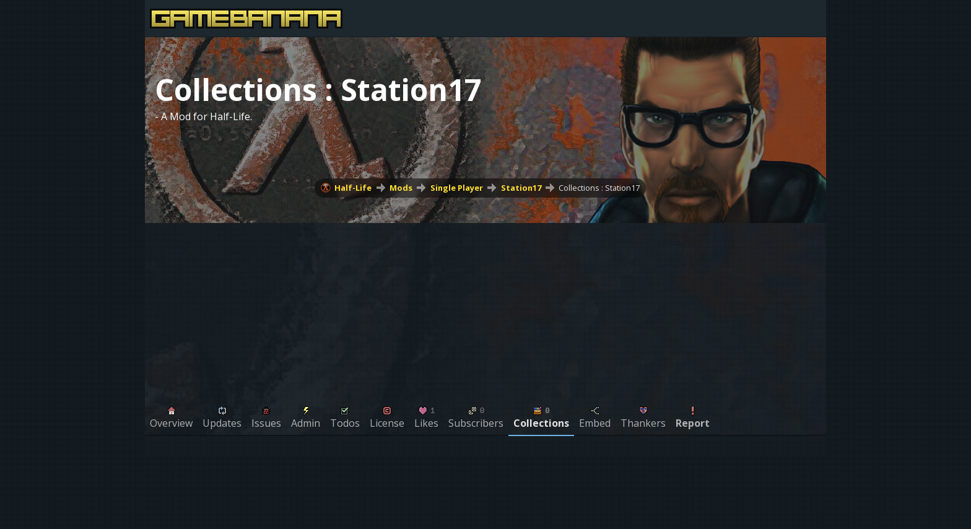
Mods (401, 187)
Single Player (456, 187)
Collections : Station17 (599, 187)
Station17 (521, 187)
